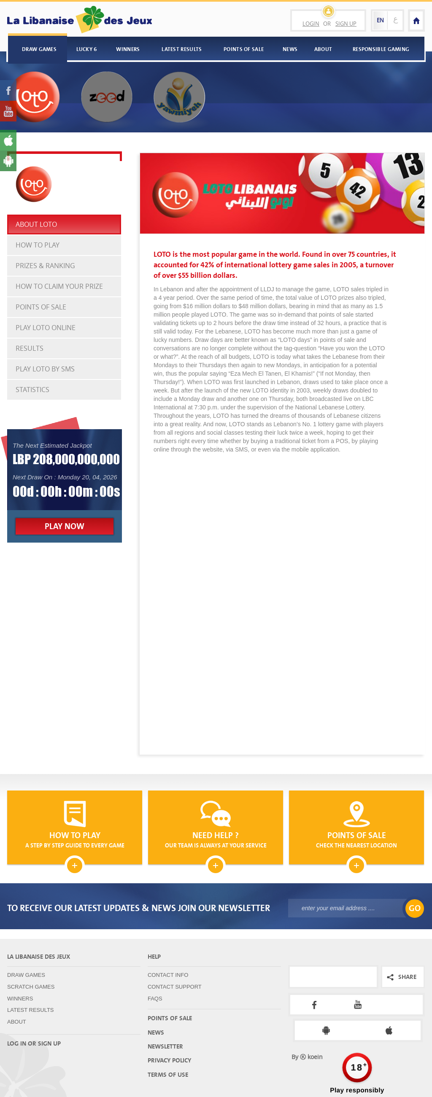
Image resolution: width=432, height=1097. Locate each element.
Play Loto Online (46, 327)
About (323, 49)
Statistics (32, 389)
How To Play (37, 245)
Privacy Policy (169, 1060)
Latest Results (182, 49)
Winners (128, 49)
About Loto (36, 224)
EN (380, 20)
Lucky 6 (86, 49)
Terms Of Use (168, 1074)
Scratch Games (30, 987)
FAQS (155, 998)
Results (29, 348)
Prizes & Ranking (45, 265)
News (290, 49)
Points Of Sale (244, 49)
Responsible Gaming (381, 49)
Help (154, 956)
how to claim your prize (59, 286)
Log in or (21, 1043)
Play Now (64, 526)
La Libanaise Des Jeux (38, 956)
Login (310, 23)
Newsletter (165, 1046)
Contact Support (175, 987)
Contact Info (168, 975)
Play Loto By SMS (45, 369)
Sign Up (345, 23)
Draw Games (39, 49)
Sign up (49, 1043)
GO (415, 908)
